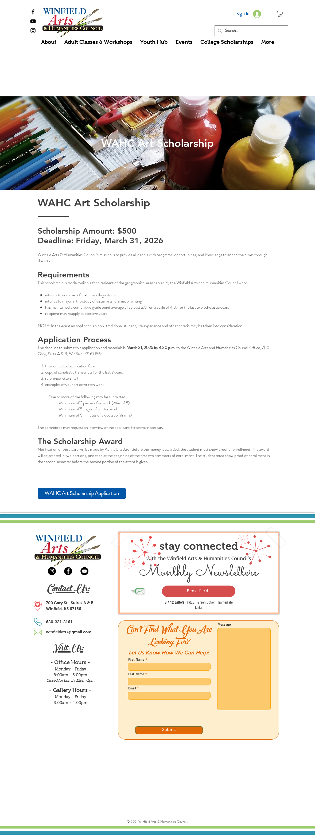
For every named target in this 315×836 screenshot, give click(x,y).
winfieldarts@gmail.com (68, 632)
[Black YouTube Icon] (33, 21)
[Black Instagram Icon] (33, 30)
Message (224, 624)
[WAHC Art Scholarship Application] (82, 493)
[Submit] (169, 730)
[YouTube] (84, 571)
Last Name (136, 674)
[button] (280, 14)
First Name (136, 659)
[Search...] (251, 31)
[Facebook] (68, 571)
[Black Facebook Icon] (33, 12)
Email (132, 688)
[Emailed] (198, 591)
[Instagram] (52, 571)
